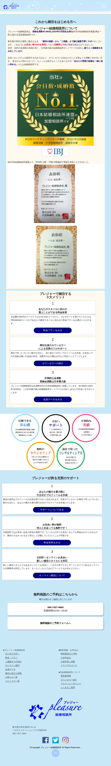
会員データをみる (52, 399)
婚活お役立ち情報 (13, 673)
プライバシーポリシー (71, 683)
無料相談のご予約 (69, 654)
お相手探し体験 (68, 661)
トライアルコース (69, 665)
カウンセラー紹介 (69, 680)
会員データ (10, 669)
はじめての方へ (12, 654)
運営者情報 (66, 676)
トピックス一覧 (12, 681)
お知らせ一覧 (11, 677)
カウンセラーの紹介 (52, 363)
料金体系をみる (52, 542)
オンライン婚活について (52, 575)
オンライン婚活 (12, 665)
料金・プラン (11, 657)
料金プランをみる (52, 330)
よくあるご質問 (68, 687)
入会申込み (66, 657)
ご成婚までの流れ (13, 661)
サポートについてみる (52, 509)
